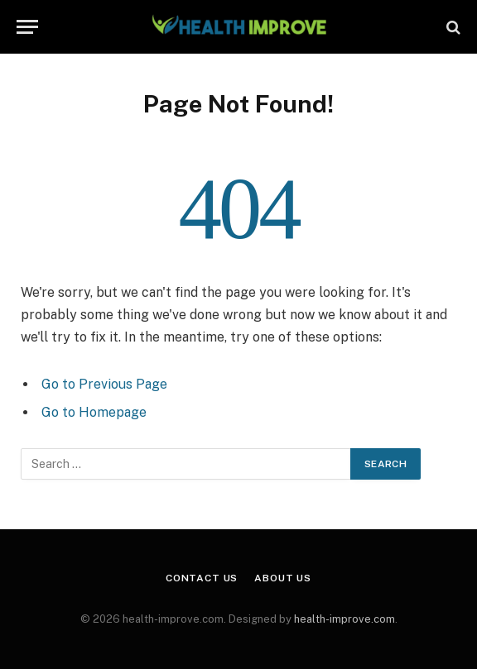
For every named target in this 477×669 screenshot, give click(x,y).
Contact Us (202, 578)
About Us (282, 578)
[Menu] (27, 26)
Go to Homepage (94, 412)
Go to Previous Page (104, 384)
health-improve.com (344, 619)
